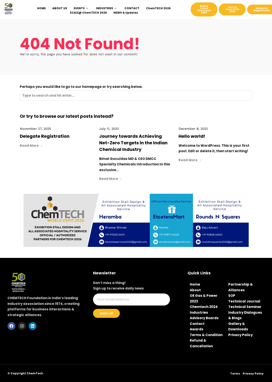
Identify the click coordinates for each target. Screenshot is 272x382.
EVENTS (81, 8)
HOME (41, 8)
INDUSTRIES (106, 8)
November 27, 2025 (35, 129)
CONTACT (131, 8)
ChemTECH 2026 (158, 8)
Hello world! (192, 136)
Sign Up (106, 313)
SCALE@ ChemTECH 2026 (88, 12)
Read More (31, 145)
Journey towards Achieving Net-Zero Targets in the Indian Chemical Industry (133, 142)
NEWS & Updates (125, 12)
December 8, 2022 (193, 129)
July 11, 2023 (109, 129)
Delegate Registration (44, 136)
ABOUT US (59, 8)
